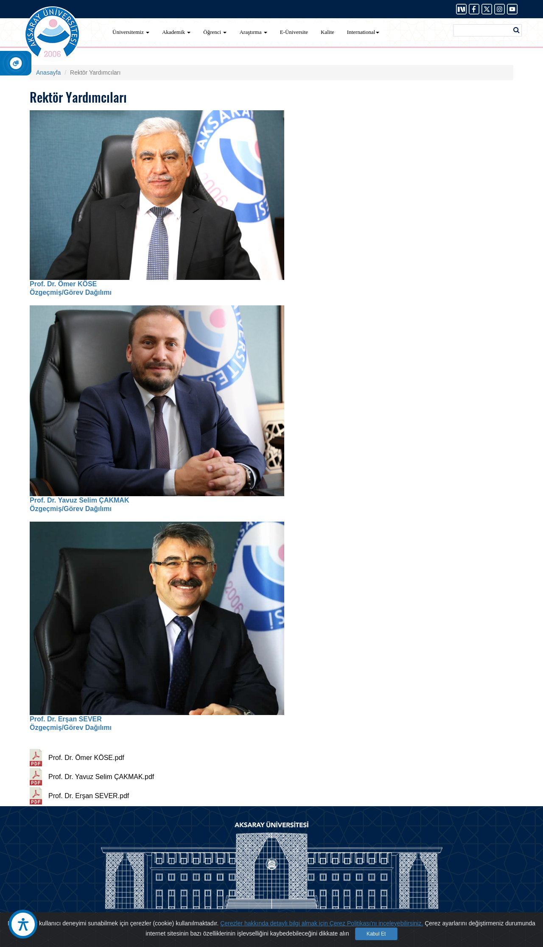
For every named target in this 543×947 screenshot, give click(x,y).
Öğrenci (215, 32)
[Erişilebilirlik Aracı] (22, 924)
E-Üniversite (294, 32)
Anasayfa (48, 72)
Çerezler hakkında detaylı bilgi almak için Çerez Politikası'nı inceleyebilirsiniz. (321, 923)
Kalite (327, 32)
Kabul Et (376, 934)
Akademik (176, 32)
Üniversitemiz (130, 32)
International (363, 32)
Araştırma (253, 32)
